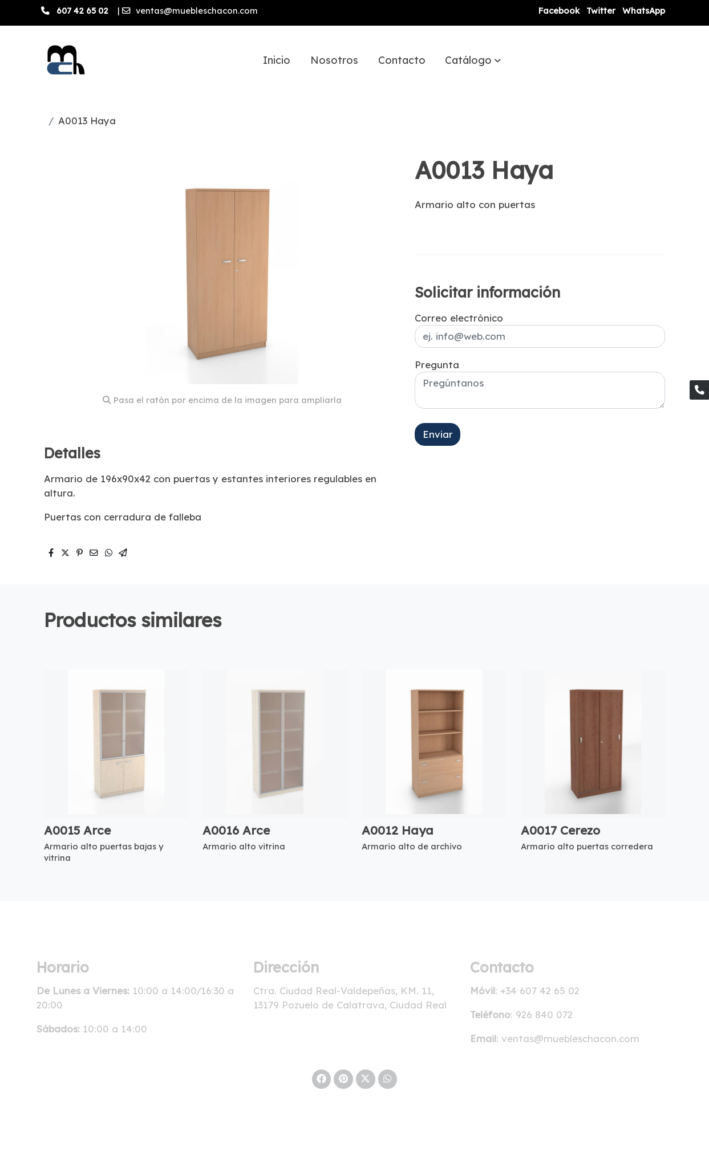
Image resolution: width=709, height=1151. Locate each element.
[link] (64, 60)
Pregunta (437, 365)
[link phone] (699, 390)
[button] (473, 60)
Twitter (600, 10)
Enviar (438, 434)
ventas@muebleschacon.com (197, 10)
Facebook (559, 10)
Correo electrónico (459, 318)
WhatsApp (643, 10)
